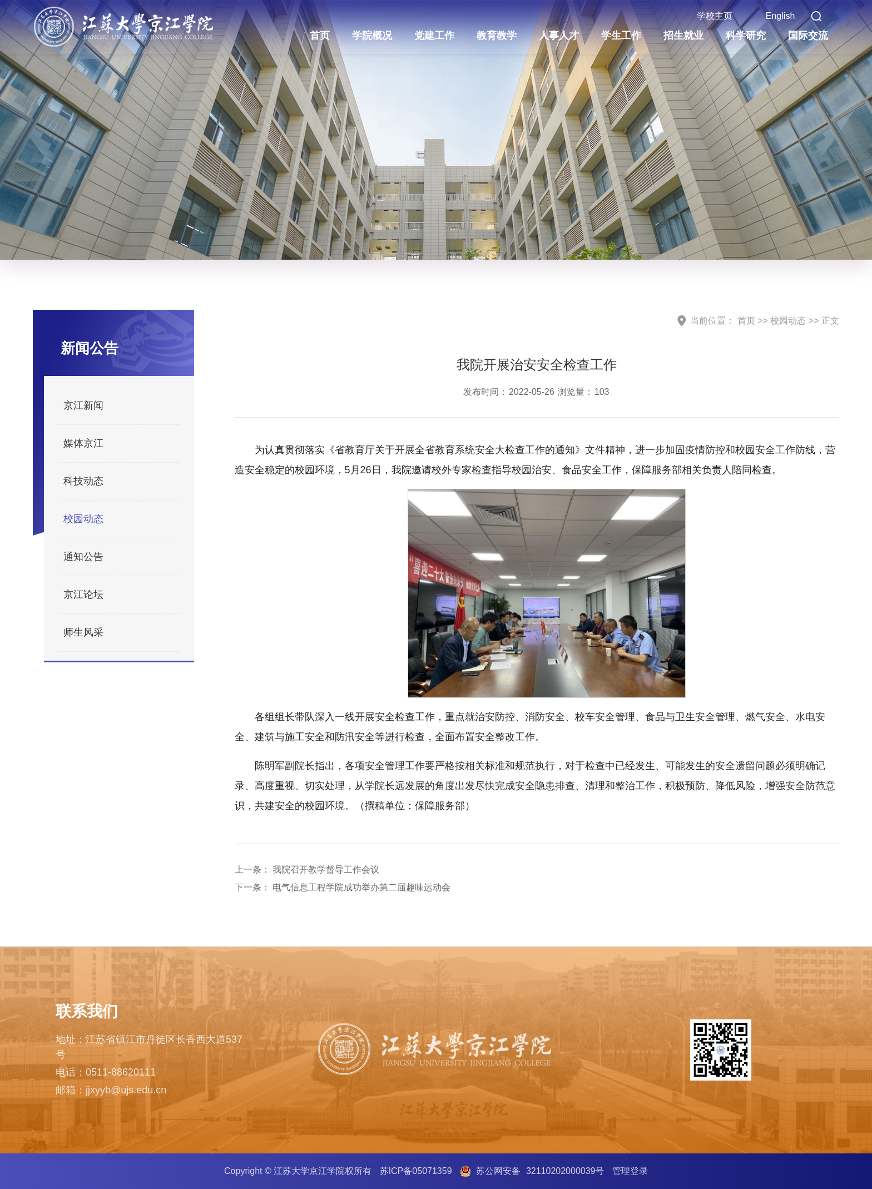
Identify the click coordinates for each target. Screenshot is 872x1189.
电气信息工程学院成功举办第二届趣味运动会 (361, 887)
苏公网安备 (540, 1171)
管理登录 (630, 1171)
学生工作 (621, 35)
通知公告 (83, 556)
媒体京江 (83, 443)
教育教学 (497, 35)
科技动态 (83, 481)
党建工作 (434, 35)
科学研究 (746, 35)
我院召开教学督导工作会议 (325, 869)
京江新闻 (83, 405)
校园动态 (83, 518)
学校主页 (714, 16)
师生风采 (83, 632)
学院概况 (372, 35)
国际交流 (808, 35)
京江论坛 (83, 594)
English (780, 16)
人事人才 (559, 35)
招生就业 (683, 35)
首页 (320, 35)
